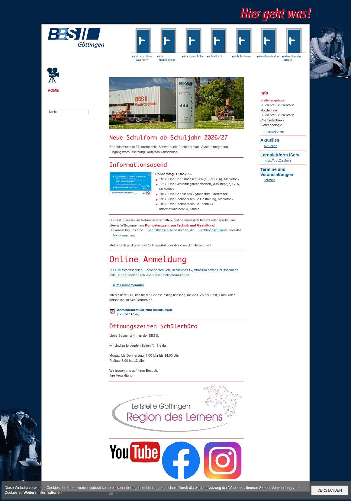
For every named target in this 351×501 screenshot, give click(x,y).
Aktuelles (270, 146)
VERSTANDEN (329, 490)
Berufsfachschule (160, 230)
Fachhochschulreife (213, 230)
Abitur (117, 235)
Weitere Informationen (43, 492)
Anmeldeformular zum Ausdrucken (144, 310)
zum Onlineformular (128, 285)
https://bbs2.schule (277, 160)
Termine (269, 180)
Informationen (274, 131)
